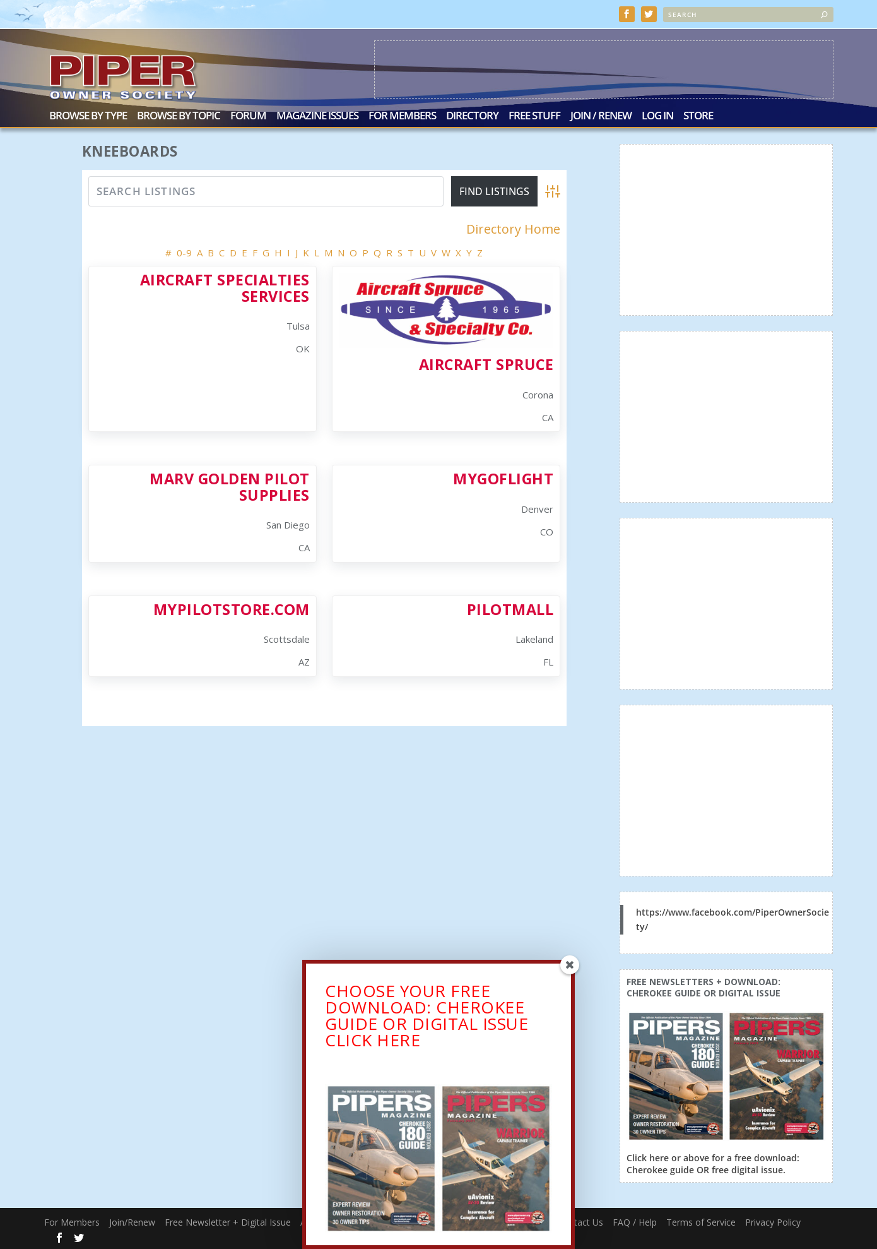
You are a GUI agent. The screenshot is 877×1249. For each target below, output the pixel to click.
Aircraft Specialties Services (225, 286)
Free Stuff (534, 115)
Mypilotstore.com (231, 608)
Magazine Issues (317, 115)
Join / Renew (601, 115)
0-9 (184, 251)
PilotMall (510, 608)
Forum (248, 115)
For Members (402, 115)
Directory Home (513, 228)
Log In (657, 115)
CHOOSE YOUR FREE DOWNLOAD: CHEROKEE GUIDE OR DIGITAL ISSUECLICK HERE (426, 1019)
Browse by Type (88, 115)
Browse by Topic (178, 115)
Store (698, 115)
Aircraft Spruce (486, 363)
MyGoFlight (503, 477)
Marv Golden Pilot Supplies (230, 485)
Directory (472, 115)
